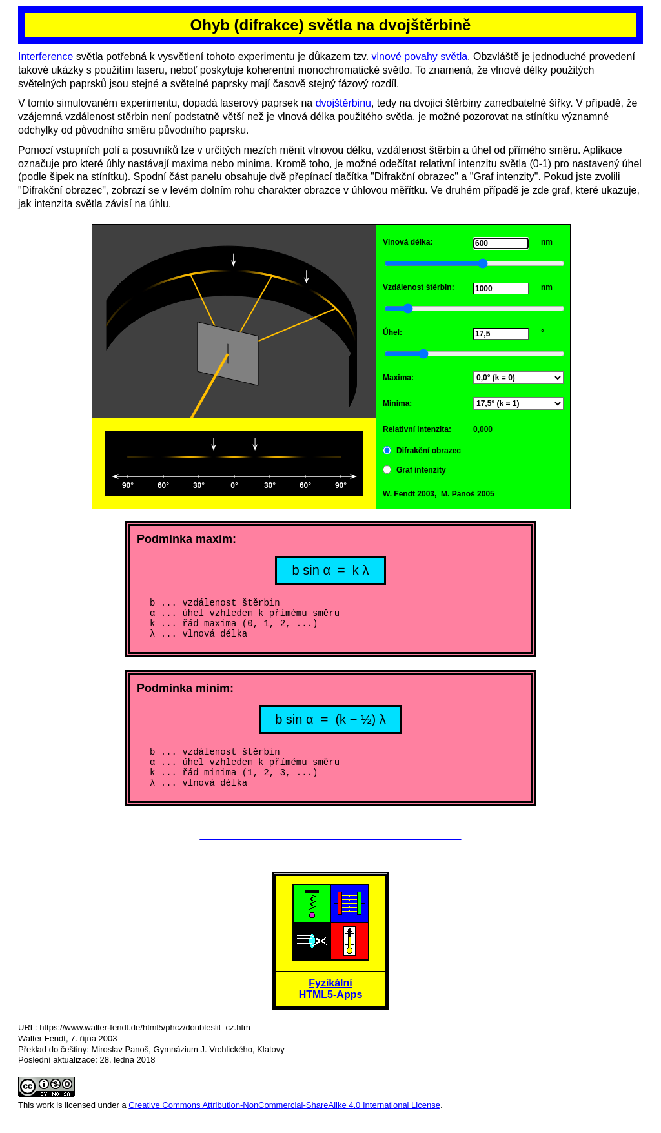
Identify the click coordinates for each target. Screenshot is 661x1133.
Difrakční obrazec (428, 450)
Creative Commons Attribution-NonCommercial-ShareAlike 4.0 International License (284, 1120)
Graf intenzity (421, 470)
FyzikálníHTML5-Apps (331, 1004)
